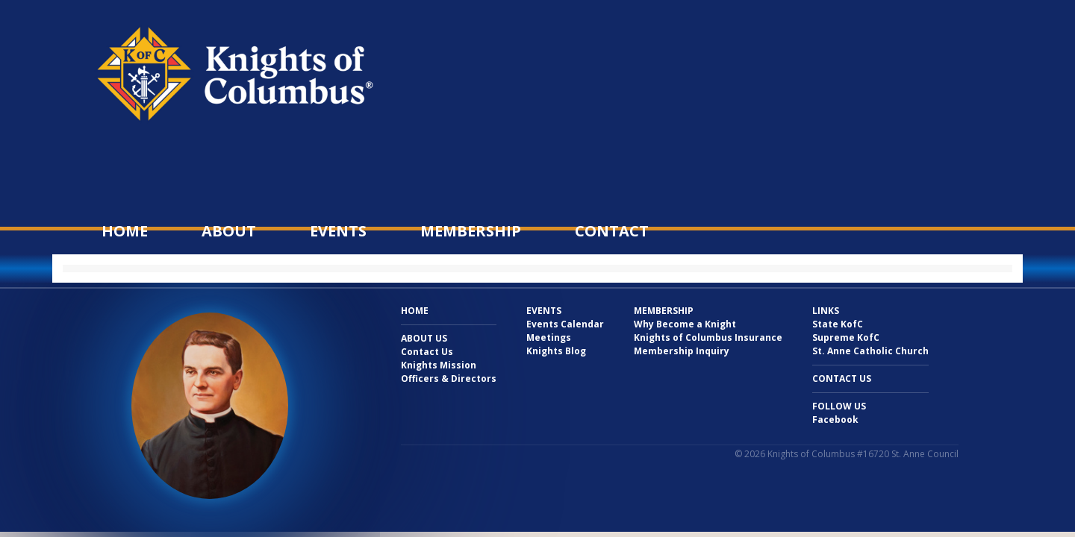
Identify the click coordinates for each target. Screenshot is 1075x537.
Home (125, 231)
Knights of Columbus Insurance (708, 337)
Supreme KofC (845, 337)
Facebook (835, 419)
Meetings (548, 337)
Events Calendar (565, 324)
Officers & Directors (448, 378)
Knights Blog (556, 351)
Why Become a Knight (685, 324)
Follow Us (839, 406)
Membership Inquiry (681, 351)
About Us (424, 338)
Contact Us (427, 351)
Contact (612, 231)
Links (825, 310)
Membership (470, 231)
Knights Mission (438, 365)
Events (338, 231)
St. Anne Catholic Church (870, 351)
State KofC (837, 324)
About (229, 231)
